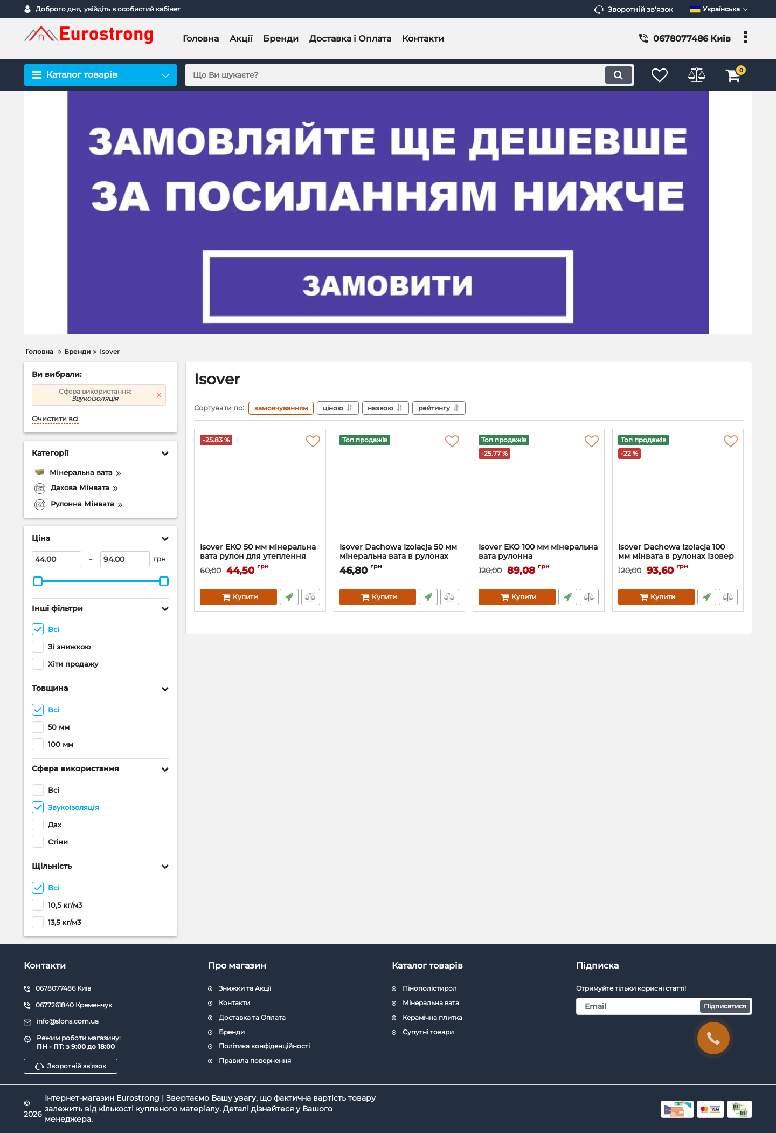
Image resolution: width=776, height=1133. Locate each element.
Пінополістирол (430, 988)
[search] (408, 75)
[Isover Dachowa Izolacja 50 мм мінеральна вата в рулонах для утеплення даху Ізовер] (400, 489)
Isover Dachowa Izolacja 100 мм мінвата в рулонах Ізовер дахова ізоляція (676, 556)
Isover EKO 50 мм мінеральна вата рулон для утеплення (260, 557)
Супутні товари (428, 1032)
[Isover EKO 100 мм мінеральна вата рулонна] (539, 489)
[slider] (38, 581)
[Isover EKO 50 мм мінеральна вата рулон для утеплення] (260, 489)
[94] (125, 559)
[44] (56, 559)
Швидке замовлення (289, 597)
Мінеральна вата (431, 1003)
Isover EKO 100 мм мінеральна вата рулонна (538, 552)
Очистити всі (55, 419)
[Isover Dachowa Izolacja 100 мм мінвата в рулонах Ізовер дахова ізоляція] (678, 489)
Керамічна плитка (432, 1017)
